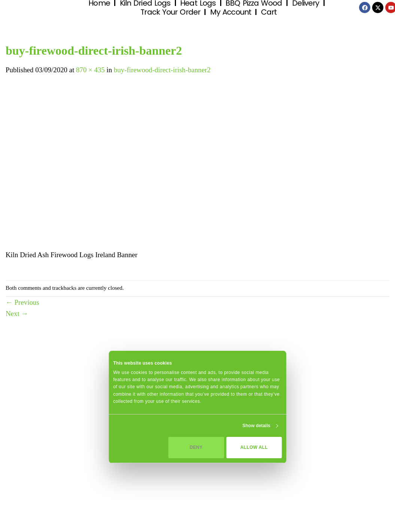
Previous (22, 302)
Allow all (254, 447)
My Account (230, 11)
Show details (257, 425)
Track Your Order (170, 11)
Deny (196, 447)
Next (17, 313)
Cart (269, 11)
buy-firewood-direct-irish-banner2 (162, 70)
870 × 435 (90, 70)
